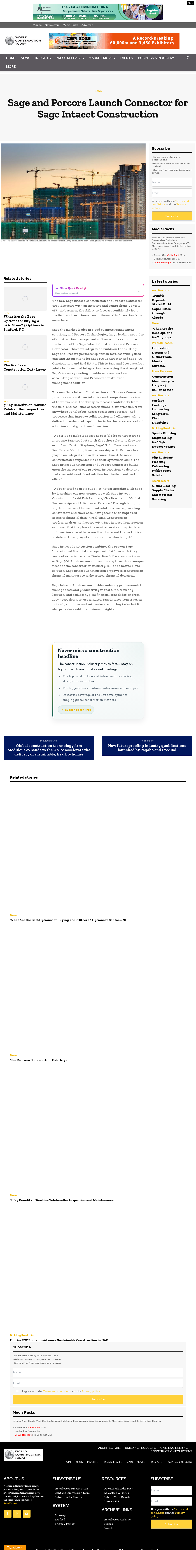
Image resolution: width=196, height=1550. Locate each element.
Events (126, 58)
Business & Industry (156, 58)
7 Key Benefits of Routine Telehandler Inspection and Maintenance (25, 409)
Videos (37, 25)
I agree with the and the (170, 204)
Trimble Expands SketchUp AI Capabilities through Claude (162, 306)
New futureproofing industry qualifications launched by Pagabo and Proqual (147, 747)
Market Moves (102, 58)
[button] (188, 58)
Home (11, 58)
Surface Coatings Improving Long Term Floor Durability (161, 408)
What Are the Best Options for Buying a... (163, 331)
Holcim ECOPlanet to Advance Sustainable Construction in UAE (52, 1336)
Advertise (87, 25)
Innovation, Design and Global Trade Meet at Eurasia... (163, 355)
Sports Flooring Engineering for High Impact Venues (163, 440)
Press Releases (70, 58)
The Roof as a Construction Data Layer (25, 367)
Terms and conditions (57, 1386)
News (25, 58)
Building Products (161, 425)
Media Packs (70, 25)
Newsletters (52, 25)
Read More (10, 1498)
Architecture (159, 291)
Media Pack (173, 255)
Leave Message (162, 262)
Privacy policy (91, 1386)
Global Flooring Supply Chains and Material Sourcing (161, 500)
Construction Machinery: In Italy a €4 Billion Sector (164, 380)
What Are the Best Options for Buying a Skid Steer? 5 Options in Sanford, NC (24, 323)
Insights (43, 58)
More (11, 66)
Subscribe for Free (78, 709)
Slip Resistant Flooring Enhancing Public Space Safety (164, 470)
